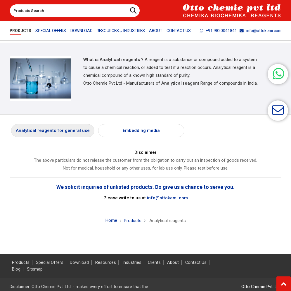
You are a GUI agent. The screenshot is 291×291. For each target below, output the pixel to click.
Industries (134, 30)
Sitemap (35, 269)
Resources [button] (108, 30)
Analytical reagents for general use (53, 130)
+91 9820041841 (218, 30)
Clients (154, 262)
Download (81, 30)
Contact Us (179, 30)
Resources (105, 262)
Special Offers (51, 30)
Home (111, 220)
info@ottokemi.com (260, 30)
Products (20, 30)
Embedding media (141, 130)
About (156, 30)
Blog (16, 269)
